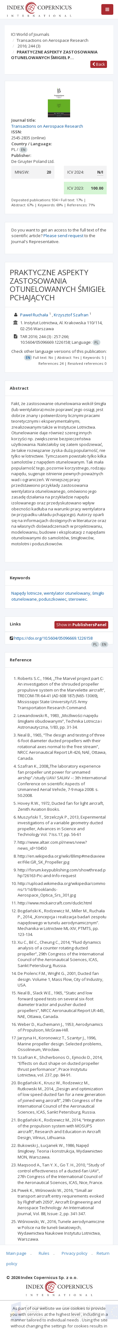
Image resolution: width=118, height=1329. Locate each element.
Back (98, 64)
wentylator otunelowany (67, 593)
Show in (81, 624)
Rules (44, 1253)
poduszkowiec (52, 599)
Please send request (63, 235)
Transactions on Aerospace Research (52, 40)
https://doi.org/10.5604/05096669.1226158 (53, 638)
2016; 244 (29, 46)
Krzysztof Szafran (71, 315)
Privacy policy (74, 1253)
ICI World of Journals (30, 34)
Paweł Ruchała (34, 315)
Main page (16, 1253)
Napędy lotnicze (26, 593)
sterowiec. (78, 599)
